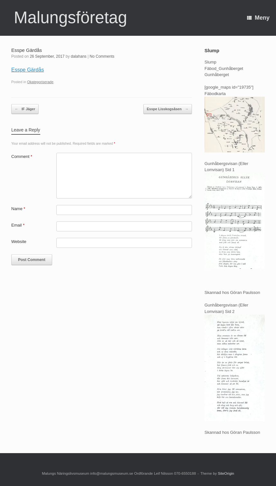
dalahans (79, 56)
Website (18, 241)
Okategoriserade (40, 82)
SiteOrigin (226, 473)
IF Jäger (25, 109)
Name (18, 208)
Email (17, 225)
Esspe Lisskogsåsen (167, 109)
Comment (21, 156)
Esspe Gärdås (27, 70)
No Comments (102, 56)
